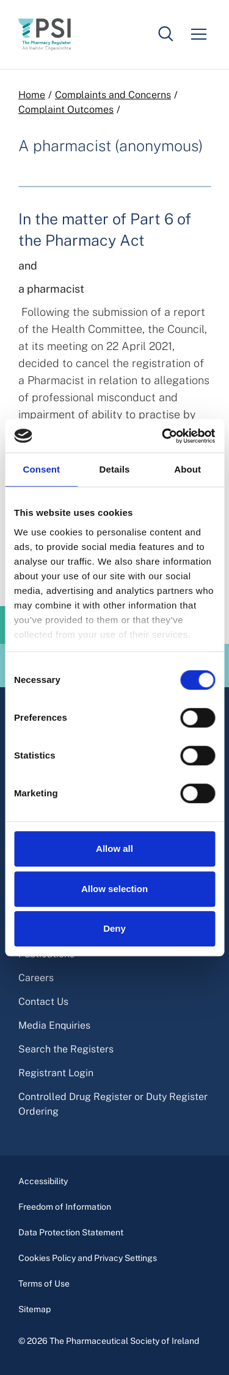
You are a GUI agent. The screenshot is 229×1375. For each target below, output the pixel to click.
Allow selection (114, 889)
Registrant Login (55, 1073)
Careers (36, 978)
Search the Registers (66, 1049)
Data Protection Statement (70, 1232)
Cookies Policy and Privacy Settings (87, 1258)
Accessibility (43, 1181)
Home (31, 95)
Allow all (114, 848)
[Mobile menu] (198, 34)
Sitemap (34, 1309)
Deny (114, 928)
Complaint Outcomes (66, 109)
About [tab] (187, 469)
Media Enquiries (54, 1025)
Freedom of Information (64, 1207)
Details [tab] (115, 469)
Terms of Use (44, 1283)
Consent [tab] (41, 469)
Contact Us (43, 1001)
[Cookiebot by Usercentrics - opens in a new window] (163, 436)
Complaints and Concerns (113, 95)
